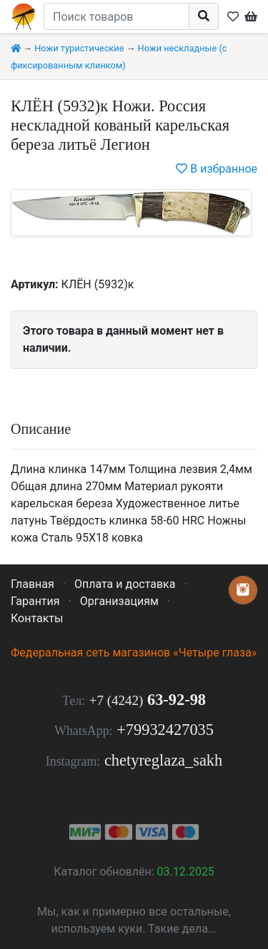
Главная (32, 584)
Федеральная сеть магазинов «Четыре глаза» (134, 652)
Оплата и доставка (124, 584)
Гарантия (35, 601)
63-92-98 (147, 700)
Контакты (37, 618)
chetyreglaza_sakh (163, 760)
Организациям (119, 601)
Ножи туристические (79, 48)
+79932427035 (165, 730)
